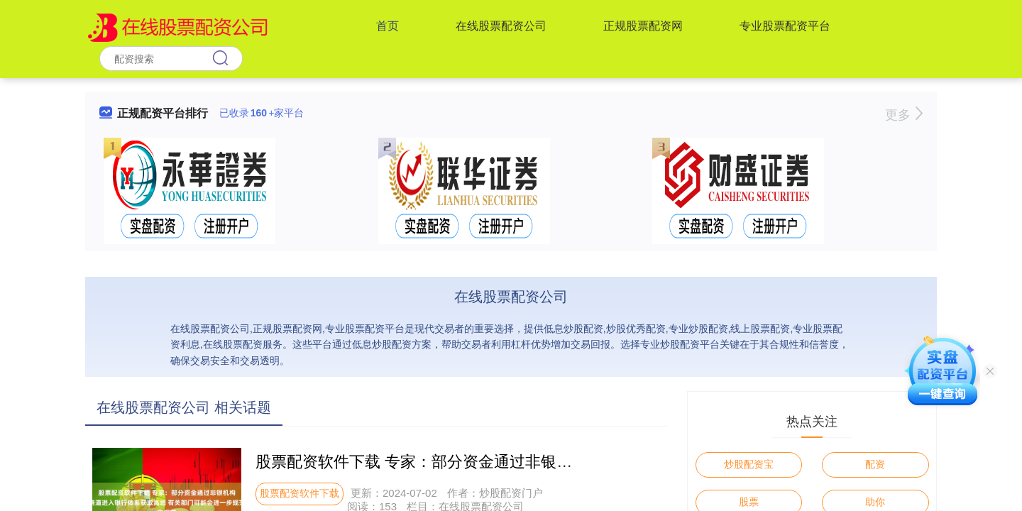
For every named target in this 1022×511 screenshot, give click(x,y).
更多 (904, 115)
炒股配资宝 (749, 464)
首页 (387, 26)
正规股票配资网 (643, 26)
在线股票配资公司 (501, 26)
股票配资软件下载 (299, 493)
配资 (875, 464)
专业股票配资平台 (785, 26)
